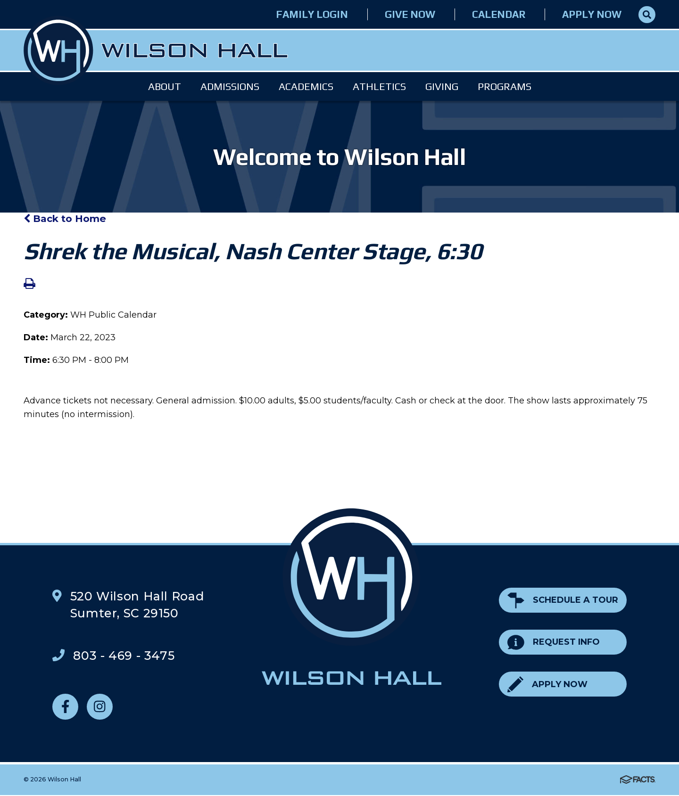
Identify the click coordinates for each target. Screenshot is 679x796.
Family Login (312, 14)
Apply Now (591, 14)
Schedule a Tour (562, 600)
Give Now (410, 14)
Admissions (229, 86)
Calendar (498, 14)
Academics (306, 86)
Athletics (379, 86)
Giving (441, 86)
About (164, 86)
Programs (504, 86)
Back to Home (65, 218)
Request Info (553, 642)
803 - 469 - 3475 (123, 655)
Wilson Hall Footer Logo (352, 596)
